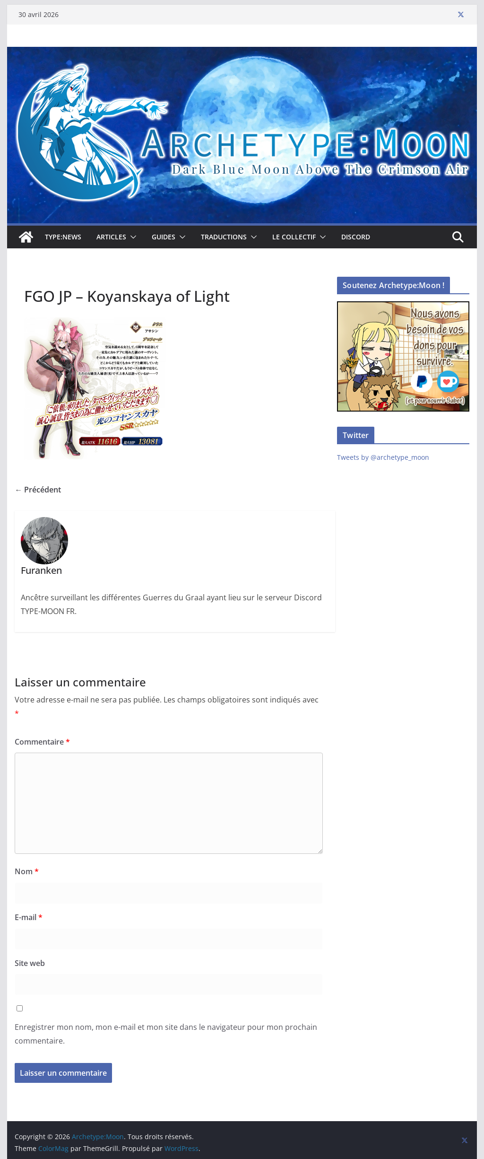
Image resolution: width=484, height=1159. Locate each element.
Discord (355, 236)
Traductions (224, 236)
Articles (111, 236)
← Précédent (38, 489)
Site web (30, 963)
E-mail (29, 917)
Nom (27, 871)
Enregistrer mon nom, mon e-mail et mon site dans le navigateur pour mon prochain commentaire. (166, 1034)
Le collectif (294, 236)
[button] (131, 237)
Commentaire (42, 742)
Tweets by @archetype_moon (383, 457)
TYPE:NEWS (63, 236)
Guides (163, 236)
